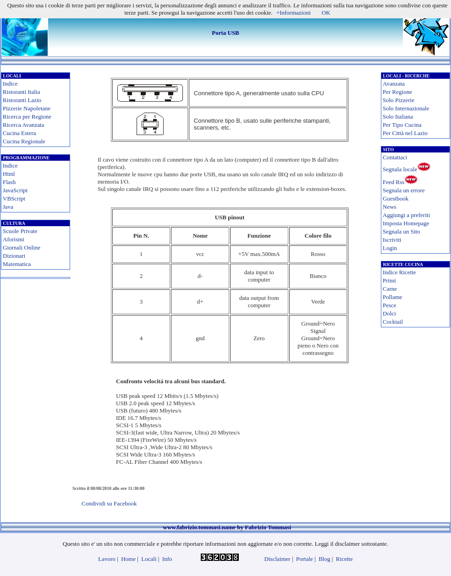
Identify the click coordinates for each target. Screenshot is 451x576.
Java (8, 206)
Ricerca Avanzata (23, 124)
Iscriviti (392, 239)
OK (326, 12)
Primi (389, 280)
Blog (324, 558)
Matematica (17, 264)
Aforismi (13, 239)
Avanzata (394, 83)
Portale (304, 558)
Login (390, 248)
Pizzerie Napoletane (26, 108)
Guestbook (395, 198)
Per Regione (397, 91)
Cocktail (393, 321)
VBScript (14, 198)
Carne (390, 288)
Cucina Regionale (24, 141)
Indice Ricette (399, 272)
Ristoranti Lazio (22, 100)
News (389, 206)
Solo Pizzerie (398, 100)
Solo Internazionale (406, 108)
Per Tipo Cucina (402, 124)
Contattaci (395, 157)
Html (9, 173)
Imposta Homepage (406, 223)
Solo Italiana (398, 116)
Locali (148, 558)
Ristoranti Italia (21, 91)
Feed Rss (393, 182)
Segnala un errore (404, 190)
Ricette (344, 558)
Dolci (389, 313)
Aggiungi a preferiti (406, 215)
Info (167, 558)
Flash (9, 182)
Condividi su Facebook (109, 503)
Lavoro (107, 558)
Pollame (392, 296)
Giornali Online (21, 247)
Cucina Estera (19, 133)
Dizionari (14, 255)
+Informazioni (293, 12)
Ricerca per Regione (27, 116)
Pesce (389, 305)
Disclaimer (277, 558)
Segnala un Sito (401, 231)
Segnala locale (400, 169)
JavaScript (15, 190)
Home (128, 558)
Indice (10, 83)
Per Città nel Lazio (405, 133)
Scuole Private (20, 231)
